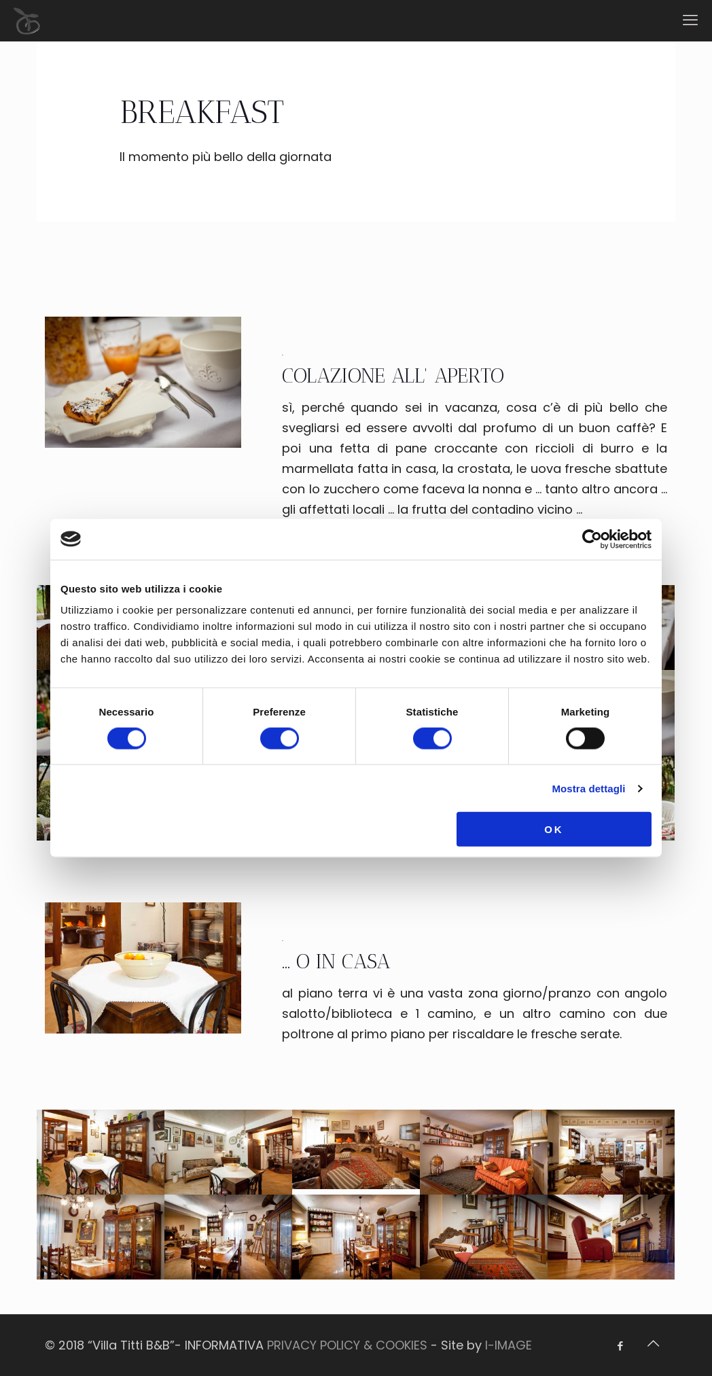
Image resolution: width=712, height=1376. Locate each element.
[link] (143, 382)
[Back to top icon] (653, 1343)
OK (554, 829)
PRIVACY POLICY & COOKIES (347, 1345)
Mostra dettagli (588, 788)
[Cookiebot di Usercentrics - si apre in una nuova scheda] (592, 539)
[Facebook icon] (620, 1346)
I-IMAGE (508, 1345)
